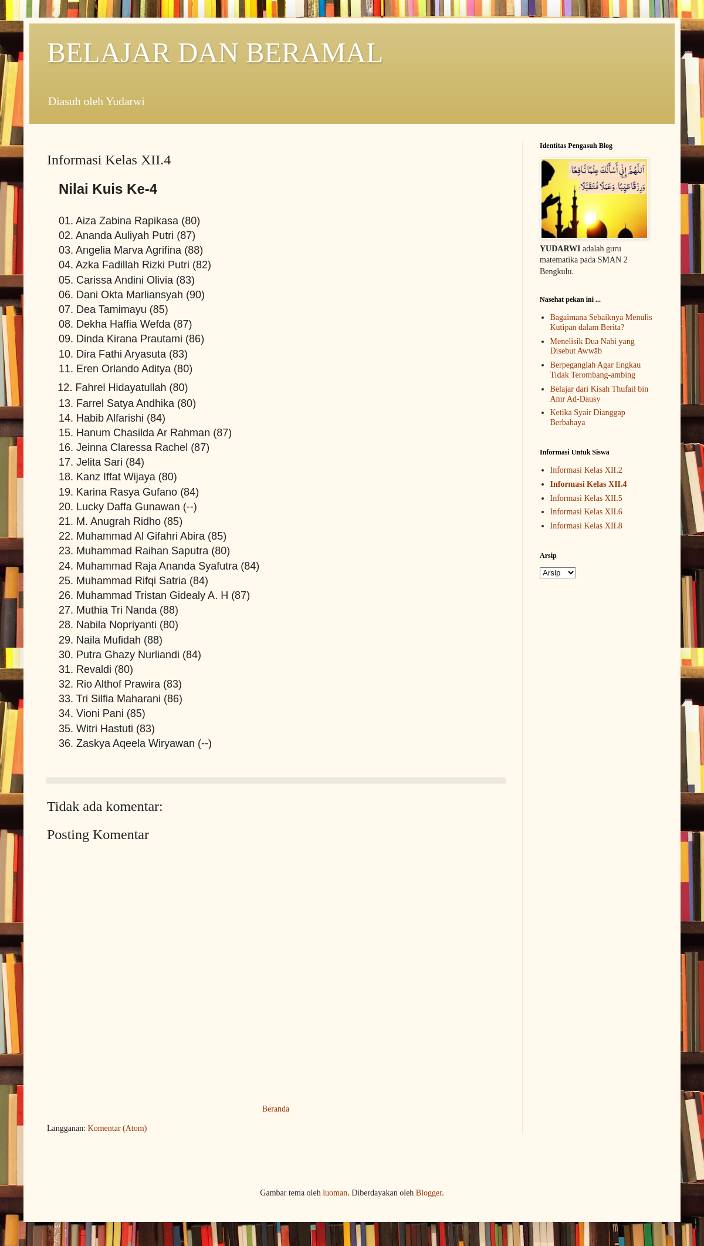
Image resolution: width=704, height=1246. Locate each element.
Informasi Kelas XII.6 (586, 511)
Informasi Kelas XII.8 (586, 525)
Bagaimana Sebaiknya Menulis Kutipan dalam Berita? (601, 322)
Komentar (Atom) (117, 1128)
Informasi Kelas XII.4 (588, 484)
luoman (335, 1192)
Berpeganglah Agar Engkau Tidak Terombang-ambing (595, 370)
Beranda (276, 1108)
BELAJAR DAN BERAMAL (215, 52)
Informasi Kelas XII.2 (586, 470)
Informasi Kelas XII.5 (586, 498)
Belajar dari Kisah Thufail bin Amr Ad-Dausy (599, 394)
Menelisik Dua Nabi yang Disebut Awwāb (592, 346)
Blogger (429, 1192)
